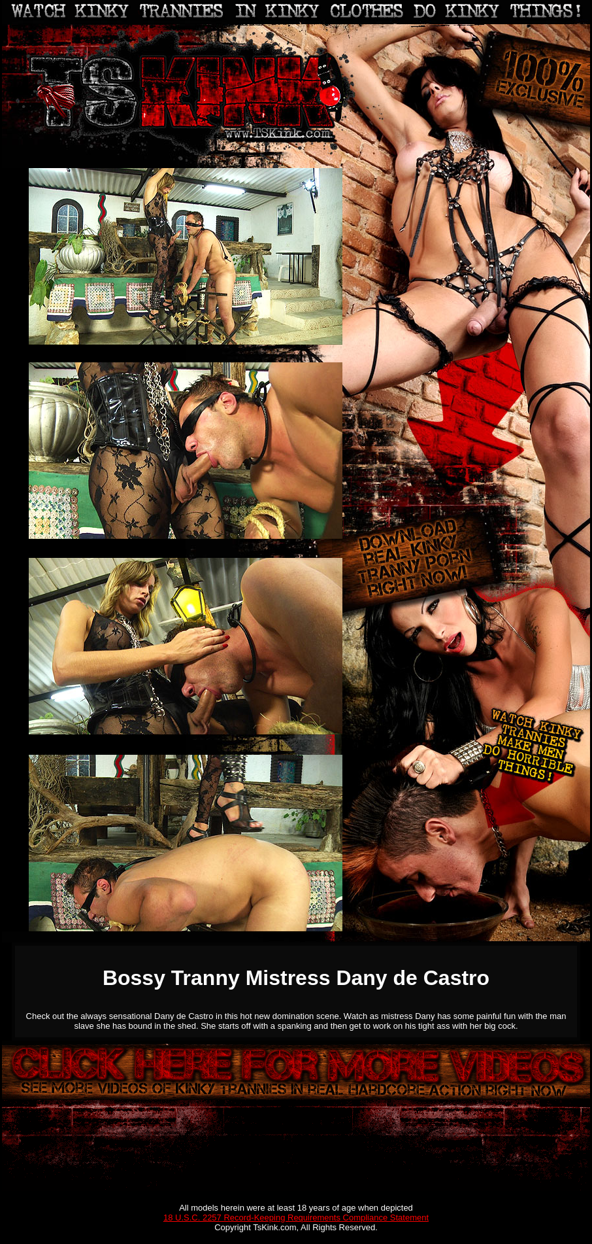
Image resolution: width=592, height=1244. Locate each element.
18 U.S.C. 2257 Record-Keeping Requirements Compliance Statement (296, 1217)
